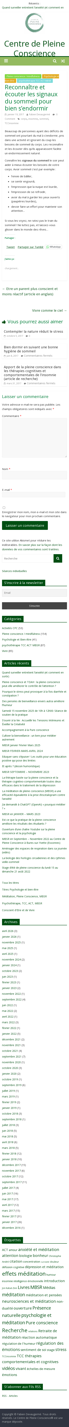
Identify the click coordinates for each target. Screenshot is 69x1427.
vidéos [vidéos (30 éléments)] (8, 1368)
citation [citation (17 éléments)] (16, 1261)
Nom (6, 469)
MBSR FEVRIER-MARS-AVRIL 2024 (22, 751)
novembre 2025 (11, 942)
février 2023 (9, 982)
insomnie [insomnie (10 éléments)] (7, 1281)
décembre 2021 (11, 1039)
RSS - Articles (10, 1396)
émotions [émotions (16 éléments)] (9, 1374)
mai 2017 (7, 1199)
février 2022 (9, 1028)
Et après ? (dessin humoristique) (21, 766)
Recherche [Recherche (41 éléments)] (14, 1330)
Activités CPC (10, 628)
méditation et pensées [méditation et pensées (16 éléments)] (44, 1295)
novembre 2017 (11, 1170)
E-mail (7, 490)
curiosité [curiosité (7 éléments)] (45, 1262)
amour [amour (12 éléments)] (13, 1250)
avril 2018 (7, 1142)
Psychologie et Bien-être (16, 639)
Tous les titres (10, 882)
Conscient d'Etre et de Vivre (18, 910)
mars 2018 (8, 1148)
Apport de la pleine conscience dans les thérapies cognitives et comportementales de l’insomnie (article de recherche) (32, 373)
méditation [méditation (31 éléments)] (13, 1294)
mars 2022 (8, 1022)
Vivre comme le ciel (49, 310)
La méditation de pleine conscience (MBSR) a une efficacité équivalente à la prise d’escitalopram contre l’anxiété (33, 794)
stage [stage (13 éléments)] (51, 1350)
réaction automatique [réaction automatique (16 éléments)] (39, 1337)
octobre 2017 (10, 1176)
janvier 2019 (9, 1108)
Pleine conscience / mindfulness (23, 76)
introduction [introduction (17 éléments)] (54, 1280)
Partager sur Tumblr (31, 246)
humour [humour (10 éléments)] (51, 1274)
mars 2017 (8, 1210)
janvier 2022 (9, 1033)
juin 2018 (7, 1130)
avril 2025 (7, 954)
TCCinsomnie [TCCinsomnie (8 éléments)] (9, 1356)
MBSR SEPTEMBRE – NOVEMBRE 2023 (25, 772)
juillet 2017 (8, 1188)
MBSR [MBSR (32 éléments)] (36, 1287)
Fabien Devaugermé (39, 114)
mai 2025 (7, 948)
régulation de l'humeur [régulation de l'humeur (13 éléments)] (19, 1343)
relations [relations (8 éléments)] (33, 1331)
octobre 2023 (10, 971)
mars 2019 (8, 1096)
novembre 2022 (11, 993)
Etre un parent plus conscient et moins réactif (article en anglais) (30, 291)
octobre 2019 (10, 1079)
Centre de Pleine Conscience (34, 48)
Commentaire (11, 416)
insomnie (33, 118)
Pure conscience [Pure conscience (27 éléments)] (42, 1323)
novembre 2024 (11, 959)
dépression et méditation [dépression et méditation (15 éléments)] (44, 1267)
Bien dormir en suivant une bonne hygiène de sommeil (31, 349)
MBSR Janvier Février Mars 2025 (21, 745)
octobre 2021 (10, 1051)
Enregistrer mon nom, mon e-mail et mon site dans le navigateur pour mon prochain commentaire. (34, 514)
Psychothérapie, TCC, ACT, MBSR (22, 903)
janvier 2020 (9, 1073)
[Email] (34, 593)
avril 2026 (7, 931)
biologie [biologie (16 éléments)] (25, 1255)
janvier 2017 (9, 1222)
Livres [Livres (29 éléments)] (24, 1287)
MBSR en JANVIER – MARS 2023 (21, 814)
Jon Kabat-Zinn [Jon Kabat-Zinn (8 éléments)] (9, 1288)
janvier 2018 (9, 1159)
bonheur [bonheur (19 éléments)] (40, 1255)
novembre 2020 (11, 1062)
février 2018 (9, 1153)
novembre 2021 (11, 1045)
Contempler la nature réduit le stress (33, 331)
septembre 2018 (12, 1119)
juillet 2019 (8, 1090)
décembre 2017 (11, 1165)
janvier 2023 (9, 988)
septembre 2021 (12, 1056)
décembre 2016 (11, 1227)
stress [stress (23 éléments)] (60, 1349)
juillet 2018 (8, 1125)
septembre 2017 (12, 1182)
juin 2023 (7, 976)
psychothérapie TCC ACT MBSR (35, 80)
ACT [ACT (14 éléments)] (5, 1250)
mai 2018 (7, 1136)
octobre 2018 (10, 1113)
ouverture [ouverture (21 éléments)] (23, 1308)
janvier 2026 (9, 936)
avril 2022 (7, 1016)
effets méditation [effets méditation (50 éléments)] (24, 1273)
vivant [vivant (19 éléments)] (21, 1368)
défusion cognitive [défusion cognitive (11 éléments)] (13, 1267)
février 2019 (9, 1102)
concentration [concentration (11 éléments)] (31, 1261)
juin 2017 (7, 1193)
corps (24, 118)
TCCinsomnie (12, 123)
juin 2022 (7, 1005)
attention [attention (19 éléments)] (10, 1255)
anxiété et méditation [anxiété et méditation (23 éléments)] (38, 1249)
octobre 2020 (10, 1068)
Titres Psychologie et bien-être (20, 889)
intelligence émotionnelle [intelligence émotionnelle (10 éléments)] (28, 1281)
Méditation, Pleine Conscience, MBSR (24, 896)
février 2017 (9, 1216)
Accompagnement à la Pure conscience (25, 730)
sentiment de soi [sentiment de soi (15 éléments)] (33, 1349)
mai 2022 (7, 1011)
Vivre (5, 651)
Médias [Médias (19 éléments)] (49, 1287)
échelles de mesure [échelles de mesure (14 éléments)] (41, 1369)
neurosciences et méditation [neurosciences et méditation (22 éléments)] (29, 1301)
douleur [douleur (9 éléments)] (54, 1261)
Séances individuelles (14, 571)
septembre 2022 (12, 999)
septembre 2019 (12, 1085)
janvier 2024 (9, 965)
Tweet (10, 246)
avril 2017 (7, 1205)
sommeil (43, 118)
